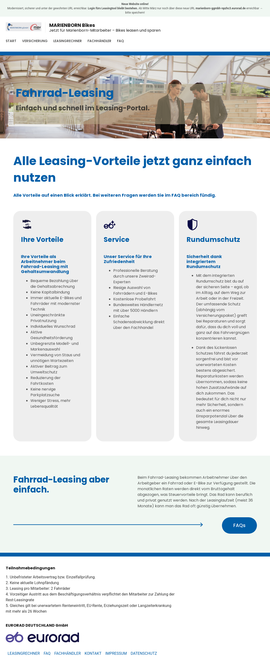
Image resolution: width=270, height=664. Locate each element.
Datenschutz (144, 653)
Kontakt (93, 653)
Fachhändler (99, 41)
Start (11, 41)
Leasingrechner (67, 41)
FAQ (120, 41)
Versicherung (35, 41)
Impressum (116, 653)
